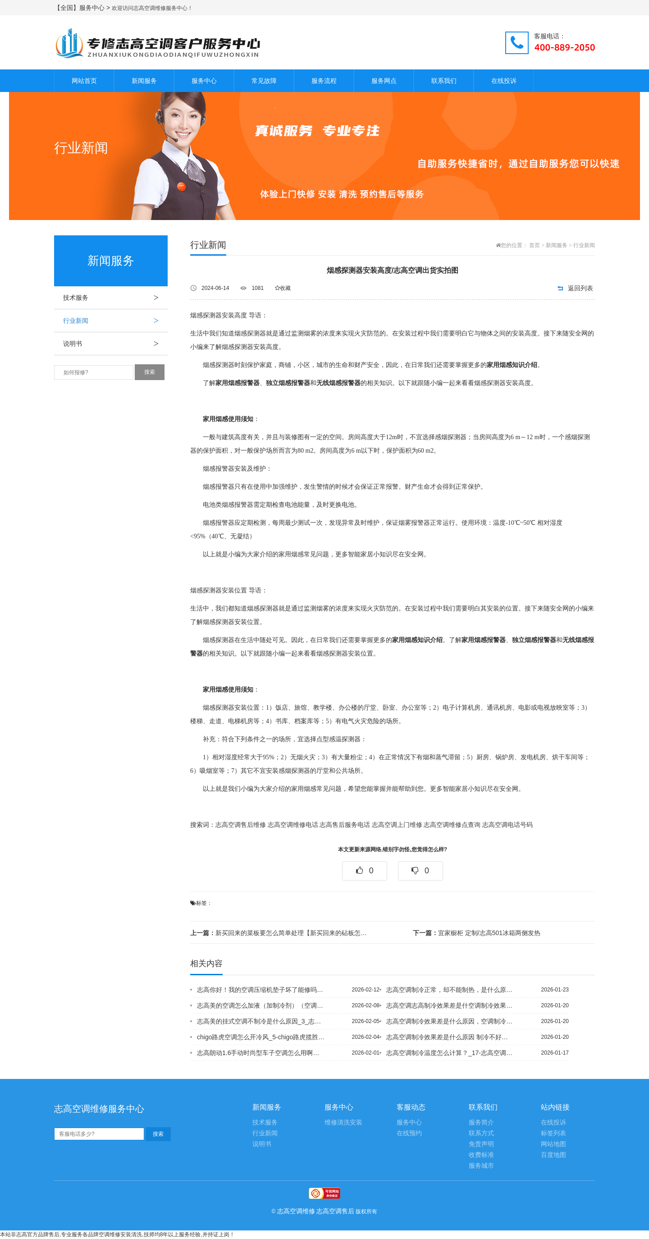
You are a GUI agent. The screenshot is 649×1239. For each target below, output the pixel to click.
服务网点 (384, 80)
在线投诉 (503, 80)
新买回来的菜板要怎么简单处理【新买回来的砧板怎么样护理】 (281, 932)
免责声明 (481, 1144)
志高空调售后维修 (240, 824)
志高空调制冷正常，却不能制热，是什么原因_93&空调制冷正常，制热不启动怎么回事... (450, 989)
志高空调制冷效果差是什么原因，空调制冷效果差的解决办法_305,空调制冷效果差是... (450, 1021)
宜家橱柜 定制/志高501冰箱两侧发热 (476, 932)
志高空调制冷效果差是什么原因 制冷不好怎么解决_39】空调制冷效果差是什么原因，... (450, 1037)
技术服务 (115, 297)
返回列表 (580, 288)
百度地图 (553, 1155)
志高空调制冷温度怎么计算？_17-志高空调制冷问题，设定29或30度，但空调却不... (450, 1052)
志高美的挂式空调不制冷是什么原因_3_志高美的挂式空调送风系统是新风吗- (261, 1021)
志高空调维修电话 (293, 824)
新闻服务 (144, 80)
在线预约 (409, 1133)
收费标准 (481, 1155)
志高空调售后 (335, 1211)
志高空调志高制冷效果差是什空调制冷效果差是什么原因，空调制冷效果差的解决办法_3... (450, 1005)
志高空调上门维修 (397, 824)
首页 (534, 245)
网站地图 (553, 1144)
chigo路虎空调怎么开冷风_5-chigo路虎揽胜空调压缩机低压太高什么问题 (261, 1037)
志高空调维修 (296, 1211)
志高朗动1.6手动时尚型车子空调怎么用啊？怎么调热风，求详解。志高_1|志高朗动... (261, 1052)
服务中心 (204, 80)
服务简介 (481, 1122)
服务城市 (481, 1165)
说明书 (115, 343)
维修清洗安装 (343, 1122)
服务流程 (324, 80)
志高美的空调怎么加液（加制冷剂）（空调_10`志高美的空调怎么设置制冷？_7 (261, 1005)
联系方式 (481, 1133)
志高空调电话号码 (507, 824)
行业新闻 (115, 320)
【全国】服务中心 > (83, 7)
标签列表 (553, 1133)
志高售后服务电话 (345, 824)
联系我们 (444, 80)
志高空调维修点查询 (452, 824)
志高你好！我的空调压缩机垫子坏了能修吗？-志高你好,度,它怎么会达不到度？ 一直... (261, 989)
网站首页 (84, 80)
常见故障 (264, 80)
